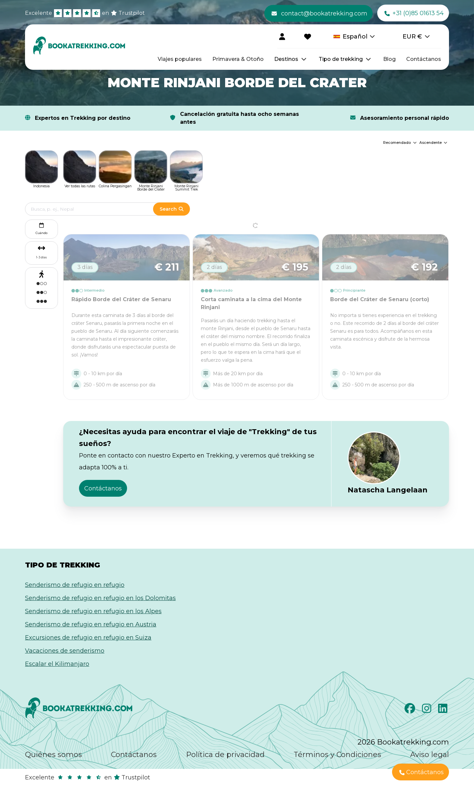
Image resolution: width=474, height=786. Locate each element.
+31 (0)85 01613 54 (414, 13)
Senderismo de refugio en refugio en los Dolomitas (100, 598)
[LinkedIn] (443, 710)
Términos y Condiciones (337, 754)
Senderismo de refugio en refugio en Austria (90, 624)
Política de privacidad (225, 754)
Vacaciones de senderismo (64, 650)
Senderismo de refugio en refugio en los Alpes (93, 611)
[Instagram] (427, 710)
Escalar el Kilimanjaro (57, 664)
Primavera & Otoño (238, 59)
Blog (389, 59)
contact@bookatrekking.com (319, 13)
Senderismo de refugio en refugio (74, 585)
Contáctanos (423, 59)
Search (171, 209)
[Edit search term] (95, 209)
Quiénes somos (53, 754)
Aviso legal (429, 754)
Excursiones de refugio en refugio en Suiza (88, 637)
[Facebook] (411, 710)
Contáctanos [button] (103, 488)
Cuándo (41, 228)
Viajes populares (180, 59)
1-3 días (41, 257)
